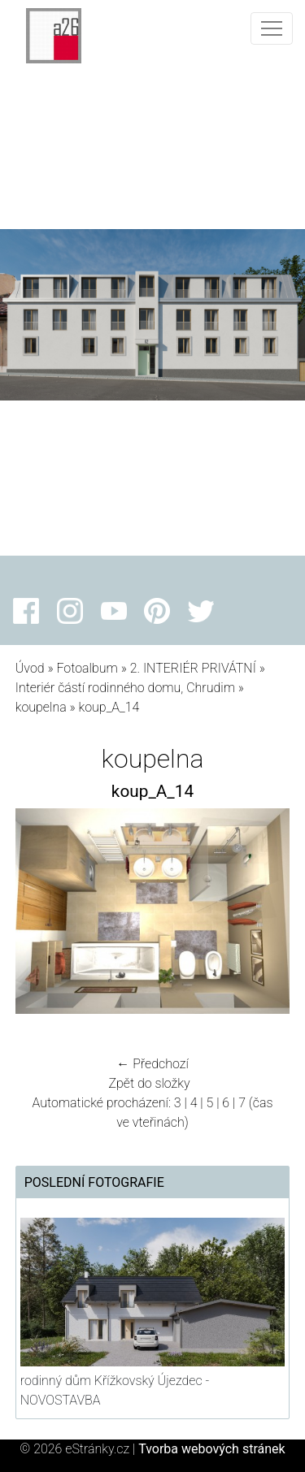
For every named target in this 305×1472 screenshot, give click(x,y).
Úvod (30, 668)
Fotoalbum (86, 668)
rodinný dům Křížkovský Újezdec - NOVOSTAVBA (114, 1390)
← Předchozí (152, 1064)
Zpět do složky (149, 1083)
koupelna (41, 707)
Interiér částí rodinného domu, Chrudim (125, 687)
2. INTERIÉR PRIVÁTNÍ (193, 668)
